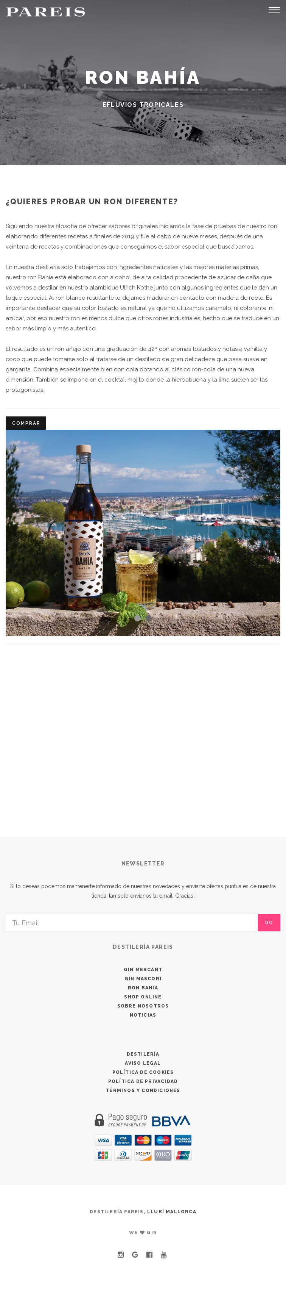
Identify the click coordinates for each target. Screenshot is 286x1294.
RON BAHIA (143, 987)
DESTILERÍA (143, 1054)
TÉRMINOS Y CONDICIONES (143, 1090)
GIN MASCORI (143, 978)
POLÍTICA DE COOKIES (143, 1072)
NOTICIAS (143, 1015)
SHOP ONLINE (143, 997)
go (269, 922)
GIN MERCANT (143, 969)
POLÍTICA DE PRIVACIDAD (143, 1081)
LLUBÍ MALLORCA (171, 1211)
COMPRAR (26, 423)
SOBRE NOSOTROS (143, 1006)
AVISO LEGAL (143, 1063)
